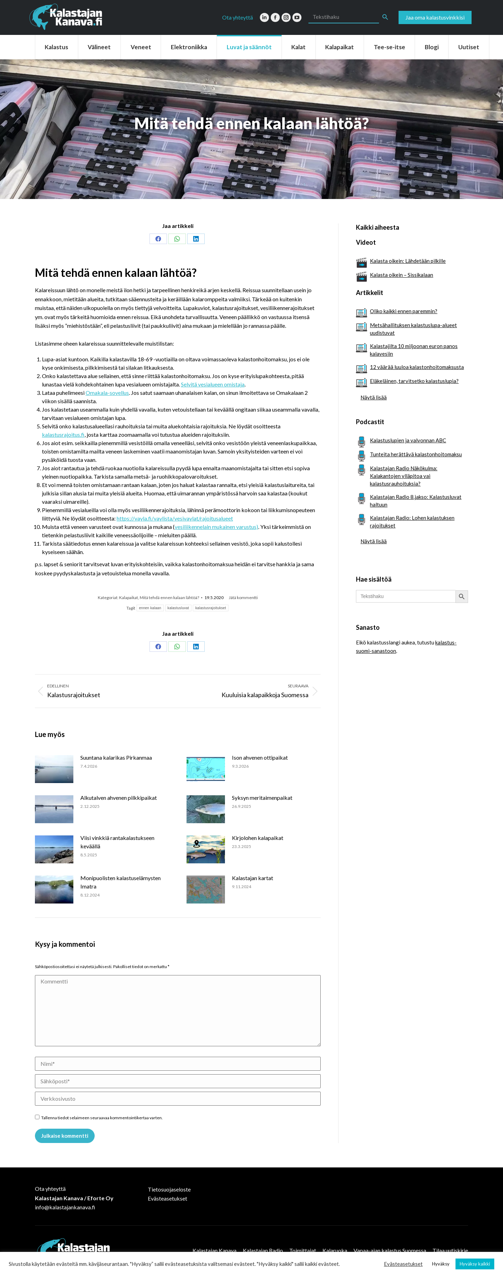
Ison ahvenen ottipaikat (260, 757)
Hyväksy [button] (441, 1264)
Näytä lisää (373, 397)
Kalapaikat (128, 597)
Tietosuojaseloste (169, 1189)
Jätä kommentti (243, 597)
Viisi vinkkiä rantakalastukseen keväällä (117, 841)
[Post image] (54, 769)
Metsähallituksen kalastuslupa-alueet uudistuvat (413, 329)
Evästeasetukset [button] (403, 1264)
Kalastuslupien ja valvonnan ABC (408, 440)
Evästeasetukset (167, 1198)
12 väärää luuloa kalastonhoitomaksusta (417, 367)
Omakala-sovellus (107, 392)
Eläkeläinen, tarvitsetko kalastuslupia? (414, 381)
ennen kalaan (150, 608)
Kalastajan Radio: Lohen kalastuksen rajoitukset (412, 522)
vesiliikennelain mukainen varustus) (216, 526)
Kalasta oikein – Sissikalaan (401, 275)
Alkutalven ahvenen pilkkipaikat (118, 797)
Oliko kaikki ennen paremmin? (403, 311)
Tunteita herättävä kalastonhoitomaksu (416, 454)
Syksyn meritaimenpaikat (262, 797)
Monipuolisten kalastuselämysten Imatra (120, 882)
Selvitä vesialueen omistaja (213, 384)
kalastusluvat (178, 608)
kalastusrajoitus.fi (63, 434)
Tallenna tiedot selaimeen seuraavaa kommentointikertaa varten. (102, 1117)
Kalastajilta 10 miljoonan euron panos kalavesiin (414, 350)
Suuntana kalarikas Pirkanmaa (116, 757)
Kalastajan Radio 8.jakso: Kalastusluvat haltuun (415, 501)
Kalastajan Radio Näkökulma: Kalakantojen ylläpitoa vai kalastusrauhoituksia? (403, 476)
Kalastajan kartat (252, 878)
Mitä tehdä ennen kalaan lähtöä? (169, 597)
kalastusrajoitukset (210, 608)
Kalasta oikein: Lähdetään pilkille (408, 261)
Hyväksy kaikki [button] (475, 1264)
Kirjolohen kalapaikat (257, 837)
